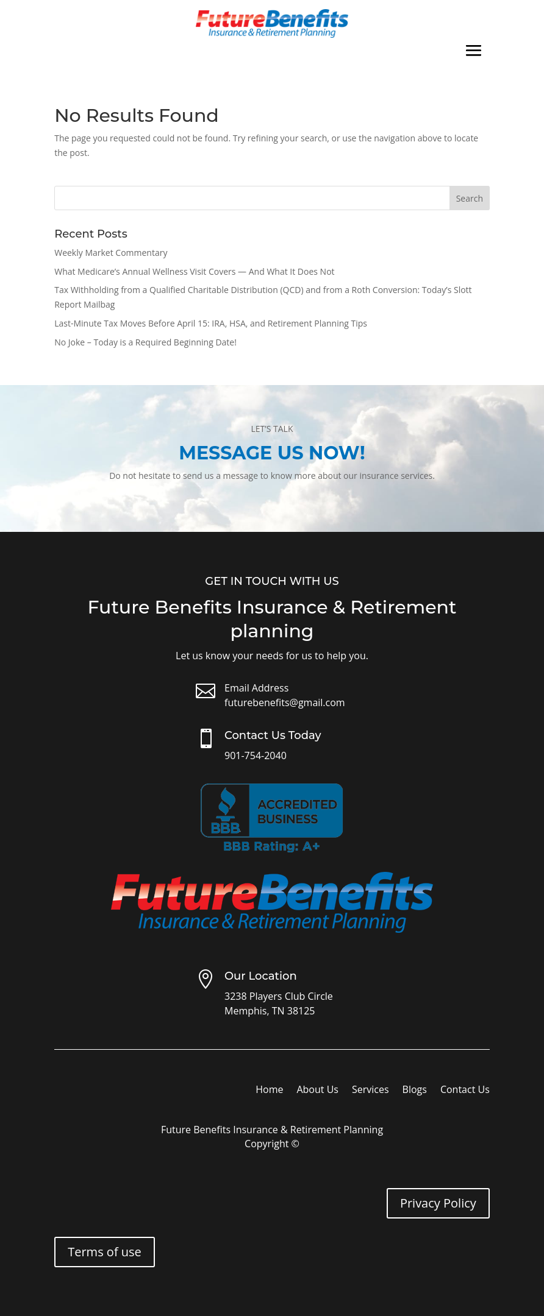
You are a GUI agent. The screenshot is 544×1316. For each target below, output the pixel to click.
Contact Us (465, 1090)
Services (370, 1090)
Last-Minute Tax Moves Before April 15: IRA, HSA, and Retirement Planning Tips (210, 323)
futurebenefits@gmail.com (284, 702)
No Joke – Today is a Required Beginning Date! (145, 342)
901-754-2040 (255, 755)
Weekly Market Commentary (110, 252)
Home (269, 1090)
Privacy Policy (438, 1203)
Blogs (415, 1090)
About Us (317, 1090)
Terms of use (104, 1251)
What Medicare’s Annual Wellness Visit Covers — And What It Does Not (194, 271)
